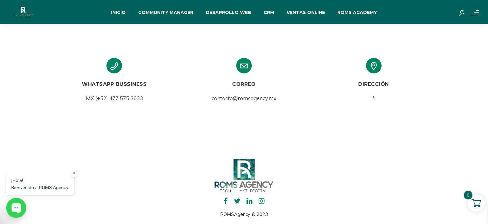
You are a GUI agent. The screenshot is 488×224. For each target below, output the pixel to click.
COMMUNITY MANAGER (165, 12)
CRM (269, 12)
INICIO (118, 12)
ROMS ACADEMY (357, 12)
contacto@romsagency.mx (244, 98)
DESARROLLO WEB (228, 12)
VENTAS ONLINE (306, 12)
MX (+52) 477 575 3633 (114, 98)
